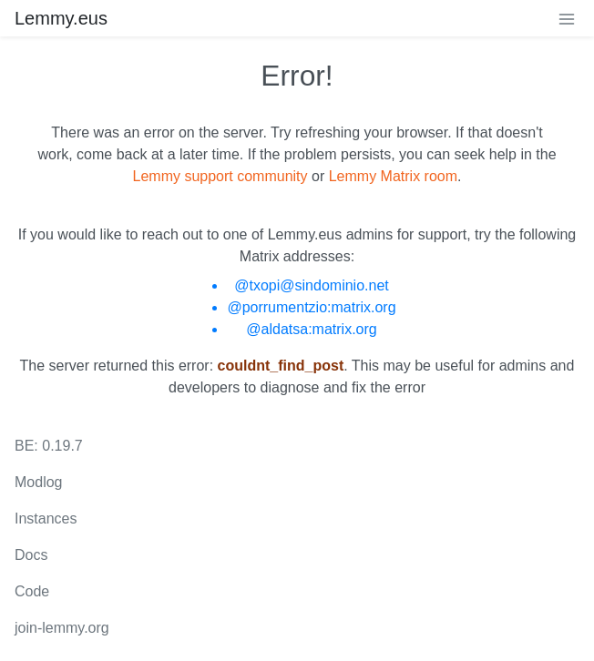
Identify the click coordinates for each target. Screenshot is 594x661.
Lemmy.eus (61, 18)
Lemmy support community (220, 176)
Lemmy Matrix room (393, 176)
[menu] (566, 18)
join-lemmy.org (62, 628)
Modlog (38, 482)
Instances (46, 518)
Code (32, 591)
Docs (31, 555)
